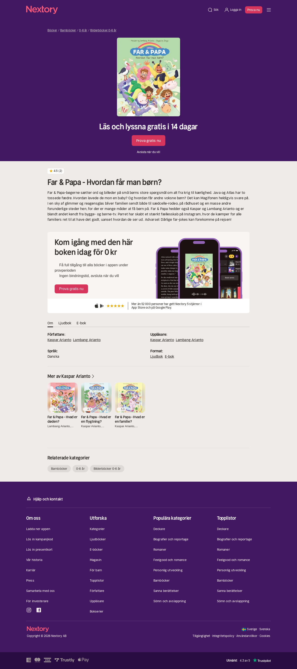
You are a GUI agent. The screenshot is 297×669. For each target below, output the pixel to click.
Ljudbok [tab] (64, 323)
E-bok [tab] (81, 323)
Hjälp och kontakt (44, 499)
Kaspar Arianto (59, 340)
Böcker (52, 30)
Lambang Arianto (87, 340)
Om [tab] (50, 323)
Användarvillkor (246, 636)
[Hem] (115, 10)
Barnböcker (68, 30)
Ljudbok (156, 356)
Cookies (265, 636)
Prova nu (253, 10)
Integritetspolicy (223, 636)
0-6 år (83, 30)
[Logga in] (232, 9)
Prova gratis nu (148, 140)
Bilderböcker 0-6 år (103, 30)
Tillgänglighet (201, 636)
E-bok (169, 356)
